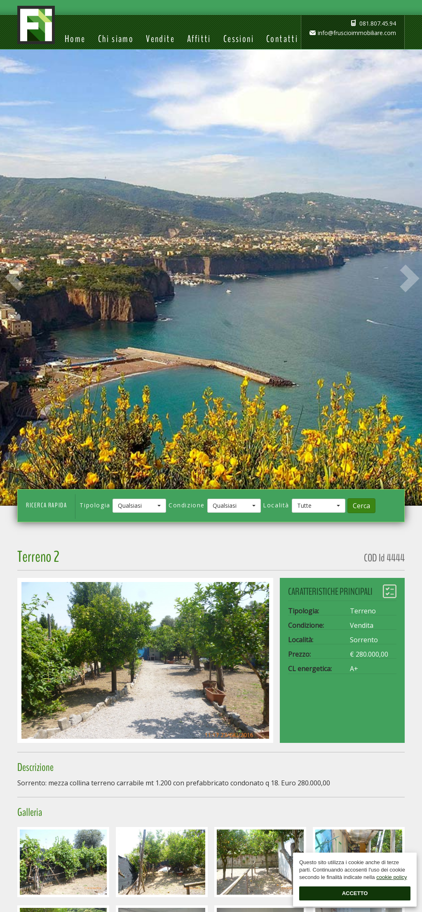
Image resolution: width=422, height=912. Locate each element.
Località (276, 505)
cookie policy (391, 877)
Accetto (355, 893)
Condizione (187, 505)
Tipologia (95, 505)
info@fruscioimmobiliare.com (357, 33)
